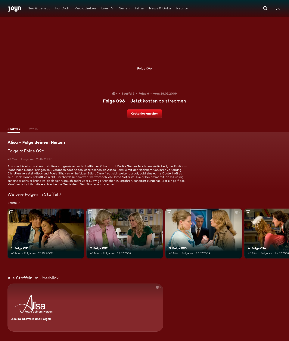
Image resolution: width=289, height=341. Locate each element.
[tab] (14, 129)
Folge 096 (144, 68)
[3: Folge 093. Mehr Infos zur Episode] (203, 233)
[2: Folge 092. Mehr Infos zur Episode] (124, 233)
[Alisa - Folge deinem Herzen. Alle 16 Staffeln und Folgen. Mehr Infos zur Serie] (85, 308)
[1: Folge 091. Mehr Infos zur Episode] (46, 233)
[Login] (278, 8)
